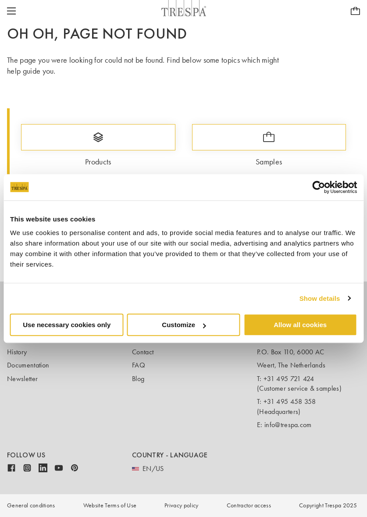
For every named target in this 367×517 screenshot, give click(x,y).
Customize (184, 324)
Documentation (28, 365)
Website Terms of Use (109, 505)
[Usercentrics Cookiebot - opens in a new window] (318, 187)
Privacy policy (181, 505)
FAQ (138, 365)
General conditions (31, 505)
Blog (138, 378)
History (17, 352)
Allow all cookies (300, 324)
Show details (319, 298)
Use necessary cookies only (66, 324)
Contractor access (249, 505)
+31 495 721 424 (289, 378)
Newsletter (22, 378)
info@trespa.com (288, 425)
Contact (142, 352)
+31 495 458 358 (290, 401)
